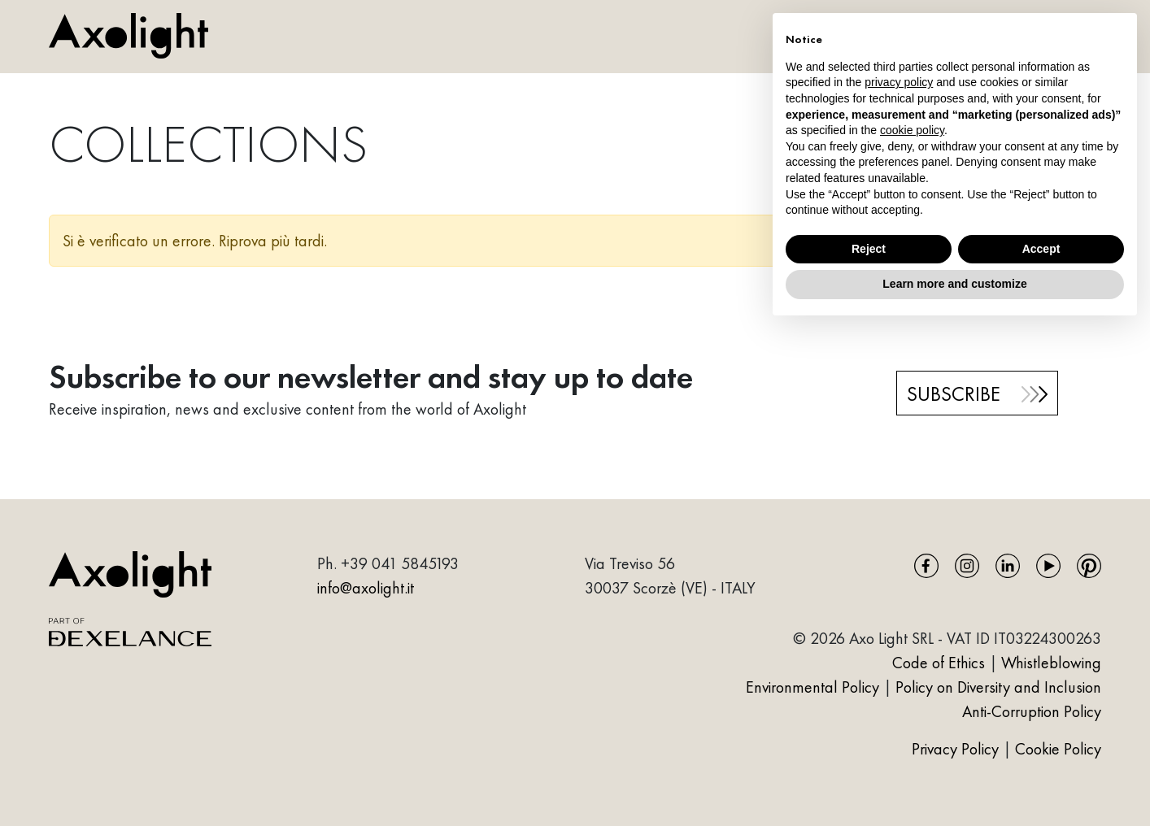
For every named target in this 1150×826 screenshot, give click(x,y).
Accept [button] (1041, 248)
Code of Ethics (938, 662)
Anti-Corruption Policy (1031, 711)
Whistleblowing (1051, 662)
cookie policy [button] (912, 130)
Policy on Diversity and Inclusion (998, 687)
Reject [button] (869, 248)
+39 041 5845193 (400, 563)
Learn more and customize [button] (954, 283)
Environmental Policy (812, 687)
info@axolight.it (365, 587)
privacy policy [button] (899, 82)
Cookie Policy (1058, 748)
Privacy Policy (957, 748)
